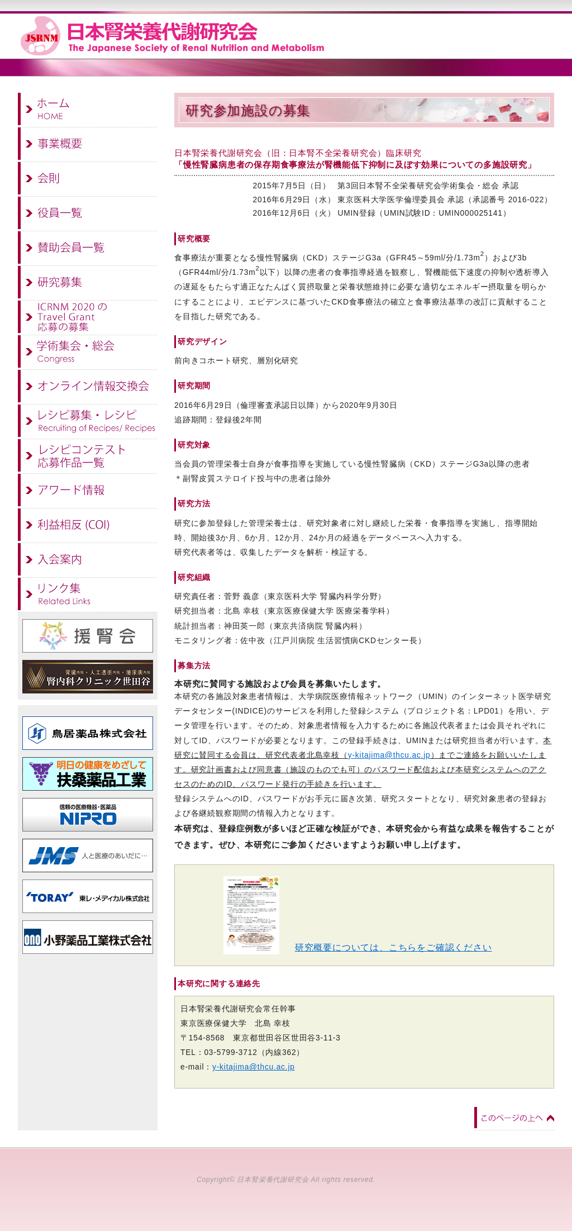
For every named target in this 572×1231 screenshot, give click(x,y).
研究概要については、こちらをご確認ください (393, 947)
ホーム (88, 110)
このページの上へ (514, 1117)
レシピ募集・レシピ (88, 422)
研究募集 (88, 283)
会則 (88, 179)
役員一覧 (88, 214)
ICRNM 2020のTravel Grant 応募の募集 (88, 318)
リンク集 (88, 595)
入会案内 (88, 560)
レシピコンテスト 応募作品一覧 (88, 456)
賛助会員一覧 (88, 248)
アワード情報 (88, 491)
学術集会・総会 (88, 352)
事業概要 (88, 144)
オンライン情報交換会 (88, 387)
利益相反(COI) (88, 525)
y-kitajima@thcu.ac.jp (389, 755)
